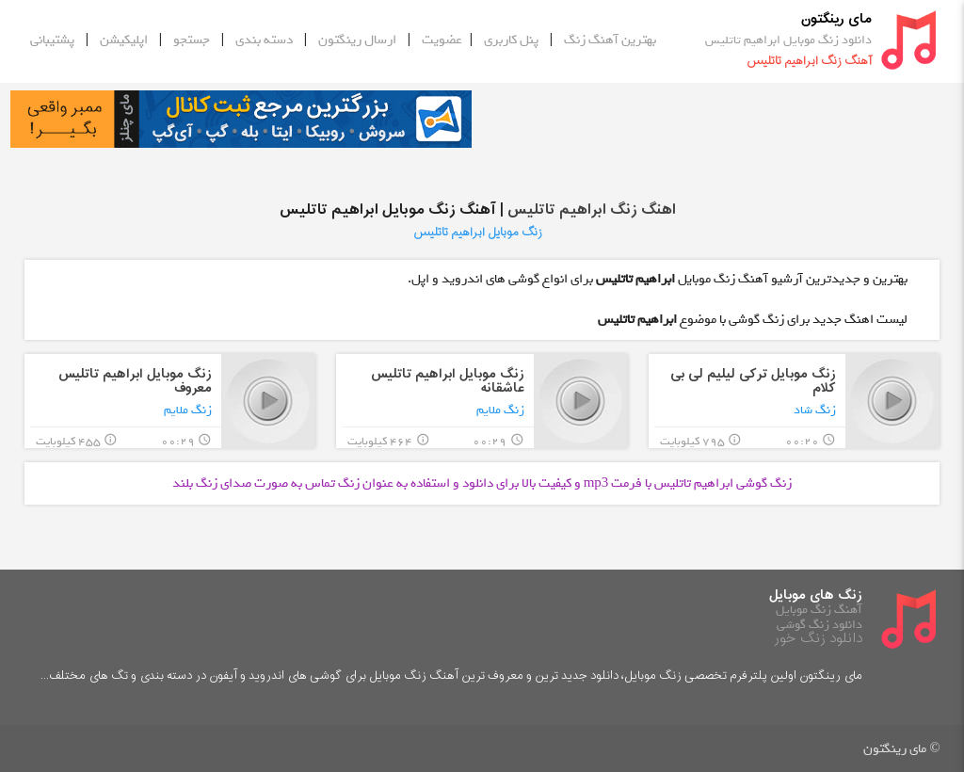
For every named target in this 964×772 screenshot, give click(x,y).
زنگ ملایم (500, 410)
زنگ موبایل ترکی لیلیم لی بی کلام (753, 381)
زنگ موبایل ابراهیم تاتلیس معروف (135, 381)
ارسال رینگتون (357, 39)
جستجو (191, 39)
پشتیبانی (52, 39)
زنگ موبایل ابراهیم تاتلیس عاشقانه (447, 381)
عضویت (442, 39)
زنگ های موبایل (815, 595)
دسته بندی (264, 39)
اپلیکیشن (124, 39)
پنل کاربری (511, 39)
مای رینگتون (836, 19)
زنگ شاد (815, 410)
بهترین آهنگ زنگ (610, 39)
